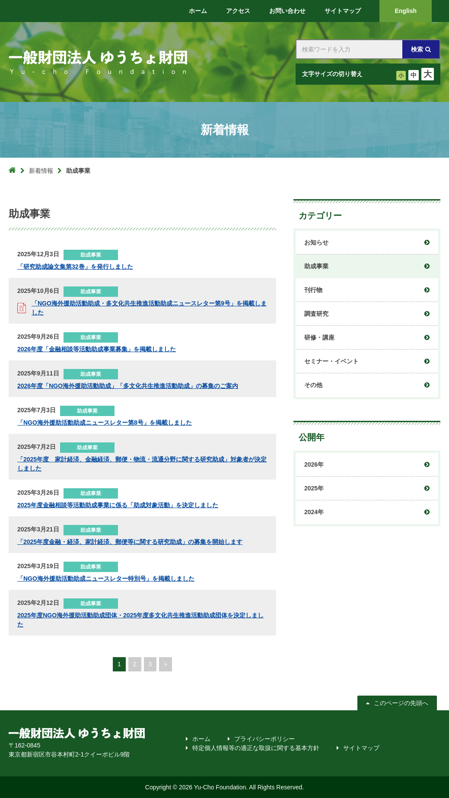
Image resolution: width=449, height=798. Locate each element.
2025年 (314, 488)
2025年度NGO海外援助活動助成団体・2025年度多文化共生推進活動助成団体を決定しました (140, 620)
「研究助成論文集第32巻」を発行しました (75, 266)
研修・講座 (319, 337)
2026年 (314, 464)
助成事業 (316, 266)
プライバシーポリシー (264, 738)
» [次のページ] (165, 664)
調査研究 (316, 313)
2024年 (314, 512)
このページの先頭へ (400, 702)
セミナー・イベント (331, 361)
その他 (313, 385)
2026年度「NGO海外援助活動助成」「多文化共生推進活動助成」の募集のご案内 (127, 385)
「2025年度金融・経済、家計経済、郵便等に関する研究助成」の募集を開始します (129, 541)
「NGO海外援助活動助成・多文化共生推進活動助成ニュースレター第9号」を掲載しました (149, 308)
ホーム (201, 738)
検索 (417, 49)
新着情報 (41, 170)
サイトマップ (361, 747)
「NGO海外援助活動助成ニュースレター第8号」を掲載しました (104, 422)
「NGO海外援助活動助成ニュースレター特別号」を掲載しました (105, 578)
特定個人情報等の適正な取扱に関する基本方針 (255, 747)
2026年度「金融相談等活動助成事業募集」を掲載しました (96, 349)
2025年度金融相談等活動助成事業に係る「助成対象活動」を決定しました (117, 505)
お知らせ (316, 242)
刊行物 (313, 289)
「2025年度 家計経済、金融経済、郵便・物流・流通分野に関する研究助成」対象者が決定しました (142, 464)
